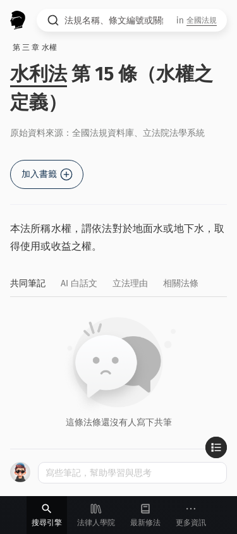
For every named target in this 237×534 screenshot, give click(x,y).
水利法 (38, 74)
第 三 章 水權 (35, 47)
